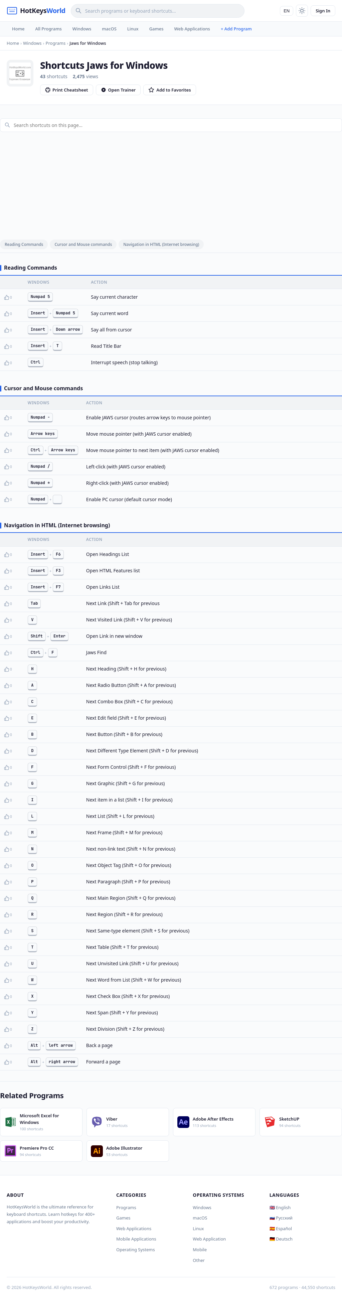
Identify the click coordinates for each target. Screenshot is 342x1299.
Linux (133, 29)
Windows (81, 29)
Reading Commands (24, 244)
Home (18, 29)
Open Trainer (118, 90)
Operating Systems (135, 1250)
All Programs (48, 29)
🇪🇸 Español (281, 1228)
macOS (109, 29)
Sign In (323, 11)
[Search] (157, 11)
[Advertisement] (171, 184)
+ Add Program (236, 29)
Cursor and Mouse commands (83, 244)
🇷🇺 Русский (281, 1218)
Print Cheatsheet (66, 90)
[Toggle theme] (302, 11)
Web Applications (192, 29)
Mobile (200, 1250)
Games (156, 29)
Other (199, 1260)
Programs (126, 1207)
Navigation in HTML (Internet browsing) (161, 244)
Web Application (209, 1239)
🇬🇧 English (280, 1207)
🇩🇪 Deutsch (281, 1239)
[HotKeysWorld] (36, 10)
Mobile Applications (136, 1239)
